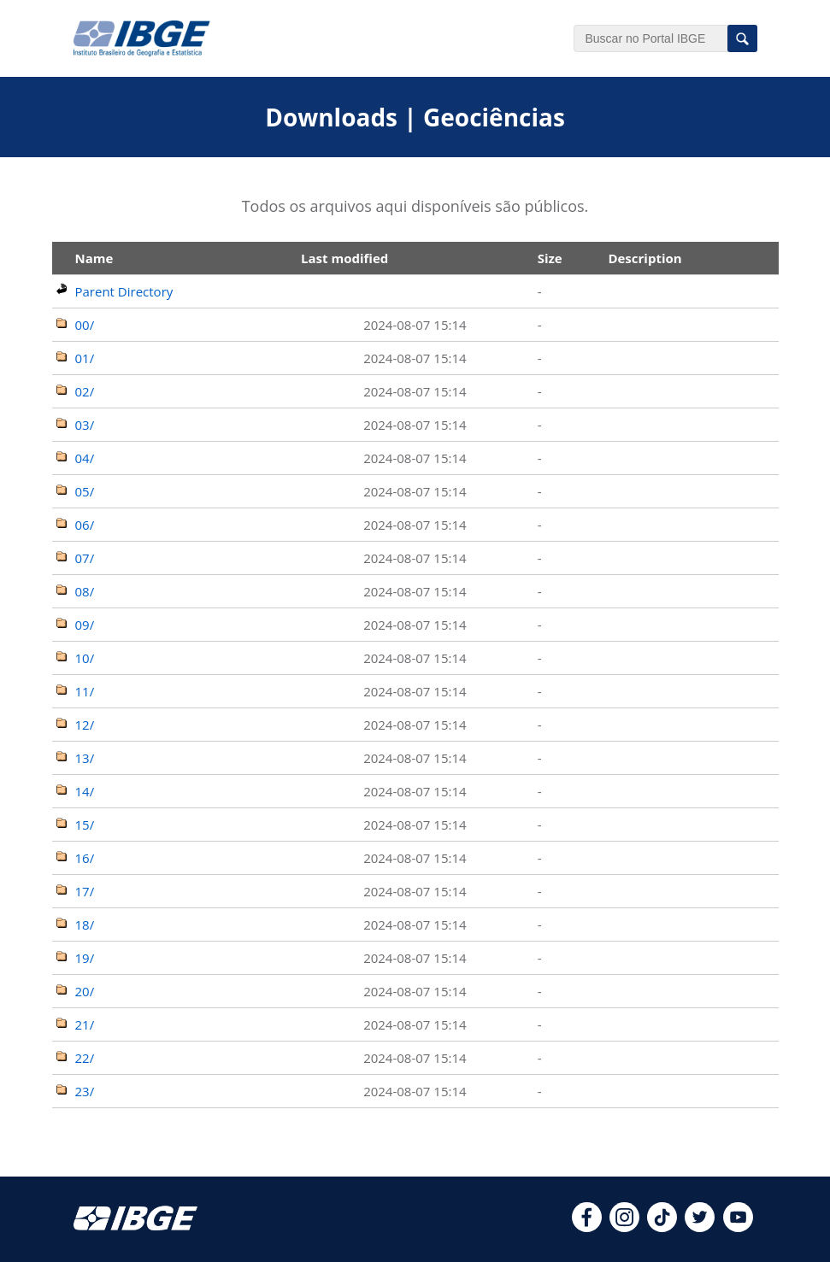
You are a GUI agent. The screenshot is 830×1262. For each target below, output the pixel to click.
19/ (85, 957)
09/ (85, 624)
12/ (85, 724)
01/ (85, 358)
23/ (85, 1091)
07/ (85, 557)
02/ (85, 391)
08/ (85, 591)
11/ (85, 691)
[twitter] (700, 1227)
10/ (85, 657)
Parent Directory (124, 291)
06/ (85, 524)
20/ (85, 991)
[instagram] (624, 1227)
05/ (85, 491)
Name (94, 258)
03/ (85, 424)
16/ (85, 857)
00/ (85, 324)
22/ (85, 1057)
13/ (85, 757)
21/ (85, 1024)
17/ (85, 891)
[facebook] (587, 1227)
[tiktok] (662, 1227)
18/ (85, 924)
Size (550, 258)
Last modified (344, 258)
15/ (85, 824)
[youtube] (738, 1227)
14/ (85, 791)
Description (644, 258)
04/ (85, 458)
